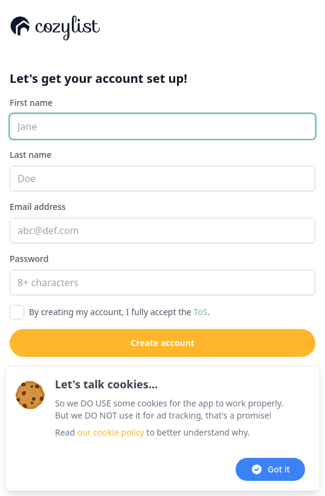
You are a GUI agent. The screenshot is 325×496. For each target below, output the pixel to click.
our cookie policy (110, 432)
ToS (200, 312)
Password (29, 258)
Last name (30, 154)
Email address (38, 206)
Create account (162, 342)
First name (31, 102)
